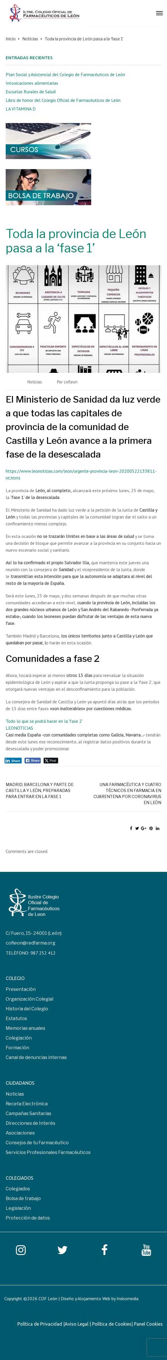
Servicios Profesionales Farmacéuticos (48, 1152)
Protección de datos (28, 1218)
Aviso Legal (77, 1324)
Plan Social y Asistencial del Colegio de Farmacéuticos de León (65, 74)
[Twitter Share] (51, 760)
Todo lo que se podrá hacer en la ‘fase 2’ (44, 721)
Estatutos (16, 1018)
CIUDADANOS (20, 1083)
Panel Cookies (148, 1324)
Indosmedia (128, 1298)
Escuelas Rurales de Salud (31, 91)
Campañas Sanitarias (28, 1113)
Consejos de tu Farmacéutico (37, 1142)
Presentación (21, 989)
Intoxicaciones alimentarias (32, 83)
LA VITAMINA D (21, 109)
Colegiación (19, 1038)
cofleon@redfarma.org (30, 943)
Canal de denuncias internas (36, 1057)
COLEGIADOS (19, 1178)
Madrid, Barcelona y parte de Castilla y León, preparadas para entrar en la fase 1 (40, 790)
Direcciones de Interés (30, 1123)
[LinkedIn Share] (13, 760)
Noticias (34, 382)
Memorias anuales (25, 1028)
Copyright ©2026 (21, 1298)
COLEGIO (15, 978)
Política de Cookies (111, 1324)
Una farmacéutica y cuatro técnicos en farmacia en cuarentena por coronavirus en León (127, 793)
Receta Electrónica (27, 1103)
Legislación (18, 1208)
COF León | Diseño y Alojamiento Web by (88, 1298)
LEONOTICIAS (19, 728)
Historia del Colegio (27, 1008)
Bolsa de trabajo (23, 1198)
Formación (17, 1047)
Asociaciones (20, 1133)
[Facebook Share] (33, 760)
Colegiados (18, 1188)
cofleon (71, 382)
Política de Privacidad (40, 1324)
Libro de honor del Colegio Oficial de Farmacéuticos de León (63, 100)
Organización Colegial (29, 999)
